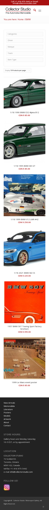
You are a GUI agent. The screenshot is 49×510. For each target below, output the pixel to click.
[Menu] (39, 10)
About (6, 422)
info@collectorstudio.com (24, 3)
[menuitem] (33, 10)
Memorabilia (9, 406)
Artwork (7, 419)
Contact (7, 425)
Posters (7, 412)
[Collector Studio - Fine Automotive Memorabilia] (20, 10)
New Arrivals (9, 402)
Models (7, 415)
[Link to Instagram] (43, 507)
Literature (8, 409)
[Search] (33, 10)
